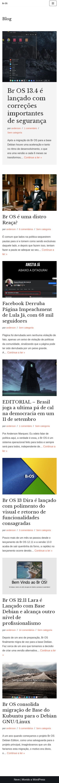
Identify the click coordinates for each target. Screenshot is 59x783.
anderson (16, 128)
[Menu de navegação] (53, 3)
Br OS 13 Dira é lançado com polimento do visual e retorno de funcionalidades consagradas (29, 512)
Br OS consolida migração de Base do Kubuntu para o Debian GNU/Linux (29, 713)
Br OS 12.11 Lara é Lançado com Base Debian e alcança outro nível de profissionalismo (28, 611)
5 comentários (26, 728)
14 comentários (26, 630)
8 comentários (26, 229)
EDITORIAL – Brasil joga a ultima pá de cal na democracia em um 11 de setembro (28, 410)
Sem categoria (14, 132)
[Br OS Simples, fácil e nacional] (4, 3)
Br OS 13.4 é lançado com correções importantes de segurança (26, 105)
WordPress (39, 779)
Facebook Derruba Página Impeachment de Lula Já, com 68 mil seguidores (27, 312)
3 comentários (26, 530)
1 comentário (30, 128)
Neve (17, 779)
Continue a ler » (33, 157)
